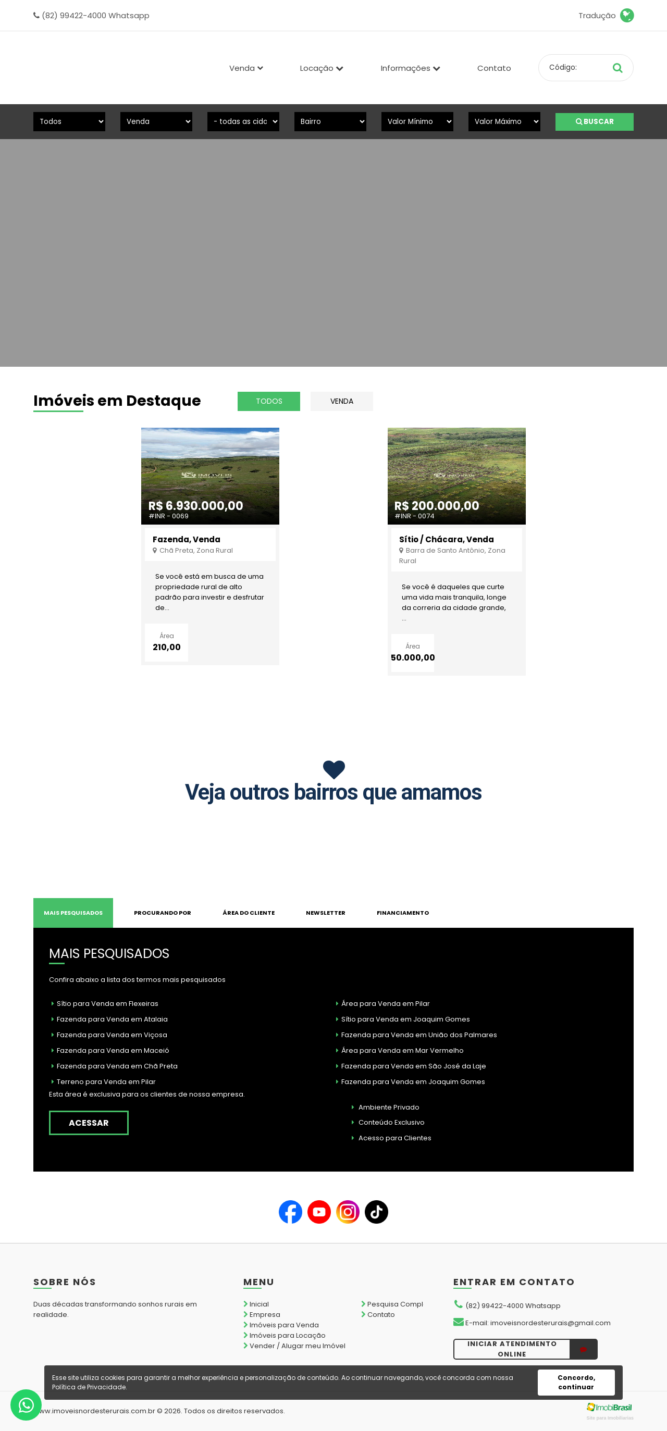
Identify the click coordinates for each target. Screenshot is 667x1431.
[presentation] (43, 235)
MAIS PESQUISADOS (73, 913)
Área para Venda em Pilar (383, 1004)
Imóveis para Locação (284, 1335)
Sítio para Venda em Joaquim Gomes (403, 1019)
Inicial (256, 1304)
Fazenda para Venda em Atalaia (110, 1019)
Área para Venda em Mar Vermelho (400, 1050)
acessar (89, 1123)
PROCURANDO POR (162, 913)
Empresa (261, 1315)
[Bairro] (330, 121)
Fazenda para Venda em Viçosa (109, 1035)
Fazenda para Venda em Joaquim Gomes (410, 1082)
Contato (494, 68)
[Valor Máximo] (504, 121)
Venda (341, 401)
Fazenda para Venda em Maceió (110, 1050)
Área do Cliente (249, 913)
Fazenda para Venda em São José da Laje (411, 1066)
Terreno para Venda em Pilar (104, 1082)
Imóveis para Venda (281, 1325)
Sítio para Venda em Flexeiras (105, 1004)
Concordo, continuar (576, 1382)
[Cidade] (243, 121)
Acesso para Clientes (391, 1138)
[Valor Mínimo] (417, 121)
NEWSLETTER (325, 913)
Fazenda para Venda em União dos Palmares (416, 1035)
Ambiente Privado (385, 1107)
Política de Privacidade (89, 1387)
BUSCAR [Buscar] (595, 122)
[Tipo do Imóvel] (69, 121)
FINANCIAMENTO (403, 913)
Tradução (606, 15)
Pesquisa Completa (398, 1304)
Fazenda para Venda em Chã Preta (115, 1066)
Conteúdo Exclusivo (388, 1122)
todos (269, 401)
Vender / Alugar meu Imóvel (294, 1346)
